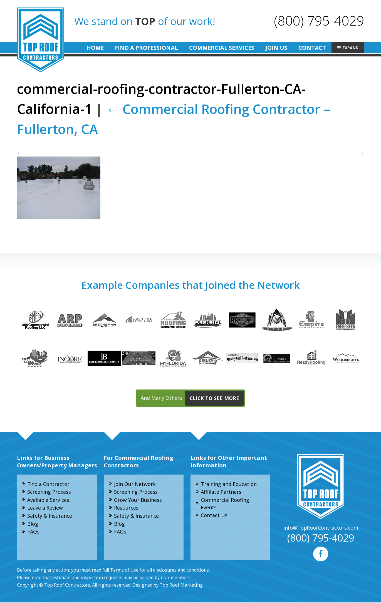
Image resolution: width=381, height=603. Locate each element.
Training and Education (229, 484)
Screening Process (49, 492)
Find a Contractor (48, 484)
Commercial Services (221, 47)
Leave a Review (45, 508)
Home (95, 47)
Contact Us (214, 515)
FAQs (33, 532)
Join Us (276, 47)
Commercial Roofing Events (225, 504)
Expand (350, 47)
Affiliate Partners (221, 492)
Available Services (48, 500)
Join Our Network (135, 484)
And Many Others (192, 398)
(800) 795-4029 (319, 20)
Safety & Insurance (49, 516)
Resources (126, 508)
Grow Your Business (138, 500)
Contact (312, 47)
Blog (32, 524)
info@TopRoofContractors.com (320, 528)
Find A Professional (146, 47)
